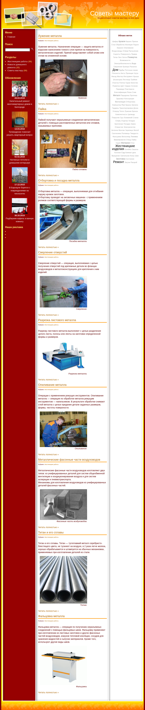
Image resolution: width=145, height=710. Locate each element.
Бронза (135, 111)
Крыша (136, 76)
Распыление (133, 51)
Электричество (129, 127)
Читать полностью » (48, 104)
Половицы (126, 133)
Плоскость (116, 73)
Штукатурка (117, 80)
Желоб (136, 130)
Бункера (126, 67)
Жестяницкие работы (17, 61)
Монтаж (121, 130)
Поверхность (126, 54)
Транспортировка (126, 108)
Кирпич (128, 41)
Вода (134, 63)
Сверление (118, 67)
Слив (134, 92)
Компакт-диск (130, 152)
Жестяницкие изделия (123, 147)
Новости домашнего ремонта (17, 66)
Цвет (122, 86)
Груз (121, 118)
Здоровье (120, 99)
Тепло (121, 111)
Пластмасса (129, 89)
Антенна (114, 130)
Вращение (116, 156)
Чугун (136, 73)
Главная (11, 37)
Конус (132, 156)
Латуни (127, 162)
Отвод (128, 140)
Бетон (124, 57)
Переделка (125, 95)
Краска (128, 105)
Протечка (133, 95)
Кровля (122, 41)
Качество (134, 83)
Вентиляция (120, 102)
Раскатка (133, 67)
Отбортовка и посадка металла (59, 180)
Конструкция (129, 99)
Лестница (126, 80)
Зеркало (120, 48)
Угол (132, 143)
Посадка (127, 124)
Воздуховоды (117, 51)
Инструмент (128, 76)
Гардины (115, 108)
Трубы (121, 70)
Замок (133, 124)
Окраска (135, 149)
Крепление (119, 124)
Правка (134, 54)
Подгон (136, 45)
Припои (135, 41)
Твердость (134, 133)
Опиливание (128, 48)
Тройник (134, 80)
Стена (125, 51)
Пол (123, 105)
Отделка (124, 121)
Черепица (129, 130)
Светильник (125, 156)
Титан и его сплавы (51, 532)
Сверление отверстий (52, 252)
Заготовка (120, 159)
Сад (123, 152)
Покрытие (116, 118)
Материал (125, 143)
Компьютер (116, 105)
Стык (113, 45)
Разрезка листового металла (57, 320)
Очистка (115, 83)
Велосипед (126, 137)
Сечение (134, 86)
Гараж (127, 83)
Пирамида (120, 89)
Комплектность (121, 114)
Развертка (132, 57)
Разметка (116, 86)
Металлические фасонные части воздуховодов (69, 459)
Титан (115, 57)
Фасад (114, 76)
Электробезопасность (122, 63)
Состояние (130, 159)
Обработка (120, 45)
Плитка (122, 83)
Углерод (115, 111)
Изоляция (129, 45)
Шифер (115, 41)
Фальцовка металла (51, 616)
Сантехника (116, 133)
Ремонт (118, 162)
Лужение (128, 111)
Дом (115, 69)
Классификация (120, 92)
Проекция (129, 73)
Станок (135, 118)
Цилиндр (131, 114)
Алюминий (128, 118)
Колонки (117, 152)
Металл (116, 95)
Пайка (42, 109)
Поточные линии (131, 70)
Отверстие (119, 127)
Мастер (120, 76)
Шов (137, 156)
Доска (135, 108)
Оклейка (127, 149)
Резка (129, 92)
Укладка (131, 121)
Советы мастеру (114, 13)
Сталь (118, 121)
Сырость (116, 54)
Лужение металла (50, 36)
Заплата (134, 105)
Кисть (123, 73)
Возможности (125, 60)
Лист (120, 57)
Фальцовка (117, 137)
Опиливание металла (52, 384)
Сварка (127, 86)
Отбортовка (130, 102)
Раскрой (134, 162)
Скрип (118, 143)
